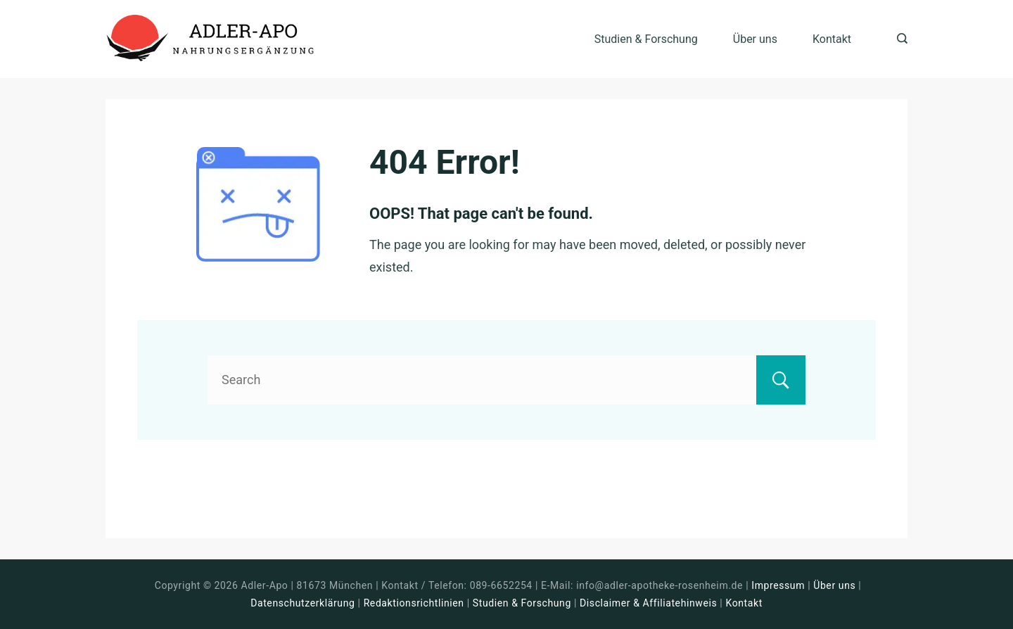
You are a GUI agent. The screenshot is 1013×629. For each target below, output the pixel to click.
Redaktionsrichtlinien (414, 603)
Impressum (779, 585)
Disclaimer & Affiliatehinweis (648, 603)
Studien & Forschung (646, 39)
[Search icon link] (898, 39)
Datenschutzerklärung (302, 603)
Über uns (755, 39)
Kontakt (832, 39)
